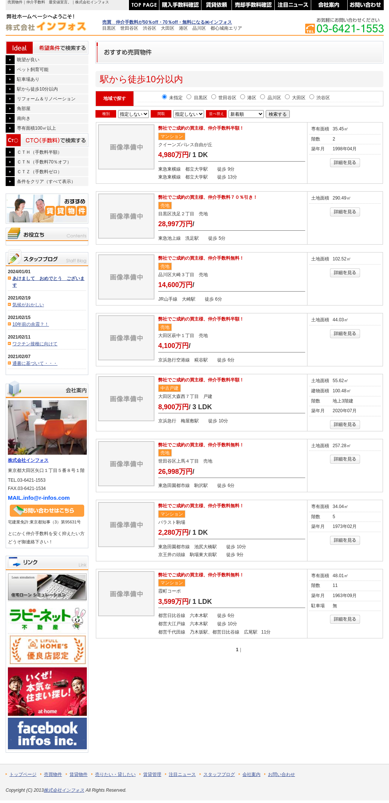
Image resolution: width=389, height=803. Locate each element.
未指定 (172, 97)
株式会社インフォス (28, 460)
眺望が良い (28, 59)
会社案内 (251, 774)
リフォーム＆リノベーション (46, 98)
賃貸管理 (152, 774)
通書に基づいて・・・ (35, 363)
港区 (248, 97)
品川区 (270, 97)
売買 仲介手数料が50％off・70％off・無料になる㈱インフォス (167, 22)
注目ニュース (182, 774)
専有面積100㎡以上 (36, 128)
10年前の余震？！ (30, 324)
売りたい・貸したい (115, 774)
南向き (23, 118)
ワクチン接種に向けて (35, 343)
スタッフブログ (219, 774)
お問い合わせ (281, 774)
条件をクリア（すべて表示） (46, 181)
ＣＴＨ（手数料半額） (39, 152)
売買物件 (53, 774)
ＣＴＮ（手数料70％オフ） (44, 162)
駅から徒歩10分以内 (37, 89)
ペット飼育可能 (32, 69)
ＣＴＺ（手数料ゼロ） (39, 171)
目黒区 (196, 97)
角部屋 (23, 108)
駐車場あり (28, 79)
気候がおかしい (28, 304)
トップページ (22, 774)
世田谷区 (223, 97)
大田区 (295, 97)
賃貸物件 (79, 774)
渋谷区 (319, 97)
